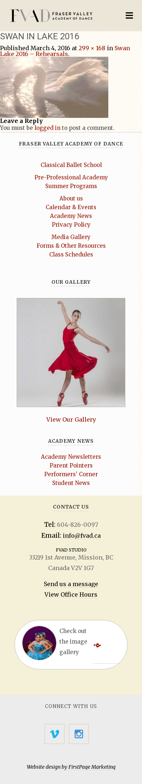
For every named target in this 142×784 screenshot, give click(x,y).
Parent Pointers (71, 465)
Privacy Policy (71, 224)
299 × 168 (92, 48)
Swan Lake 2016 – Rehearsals (65, 50)
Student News (71, 482)
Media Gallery (71, 237)
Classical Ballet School (71, 165)
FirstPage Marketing (92, 767)
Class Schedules (71, 254)
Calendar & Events (71, 207)
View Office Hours (71, 594)
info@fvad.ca (82, 535)
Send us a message (71, 584)
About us (71, 198)
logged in (47, 127)
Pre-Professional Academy (71, 177)
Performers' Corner (71, 474)
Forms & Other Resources (71, 245)
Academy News (71, 215)
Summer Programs (71, 186)
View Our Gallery (71, 419)
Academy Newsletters (71, 456)
